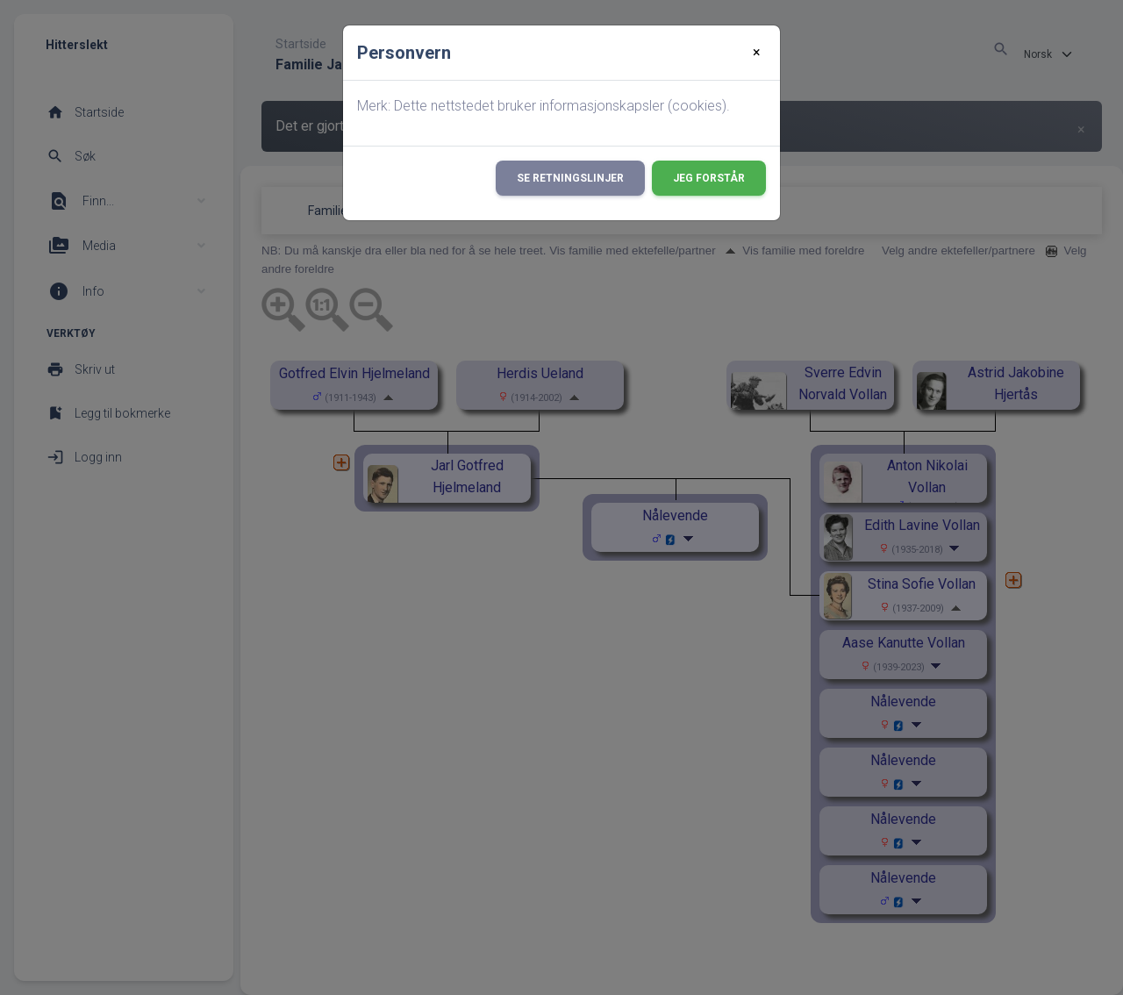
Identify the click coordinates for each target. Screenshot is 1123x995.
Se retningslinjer (570, 178)
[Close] (756, 52)
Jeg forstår (709, 178)
